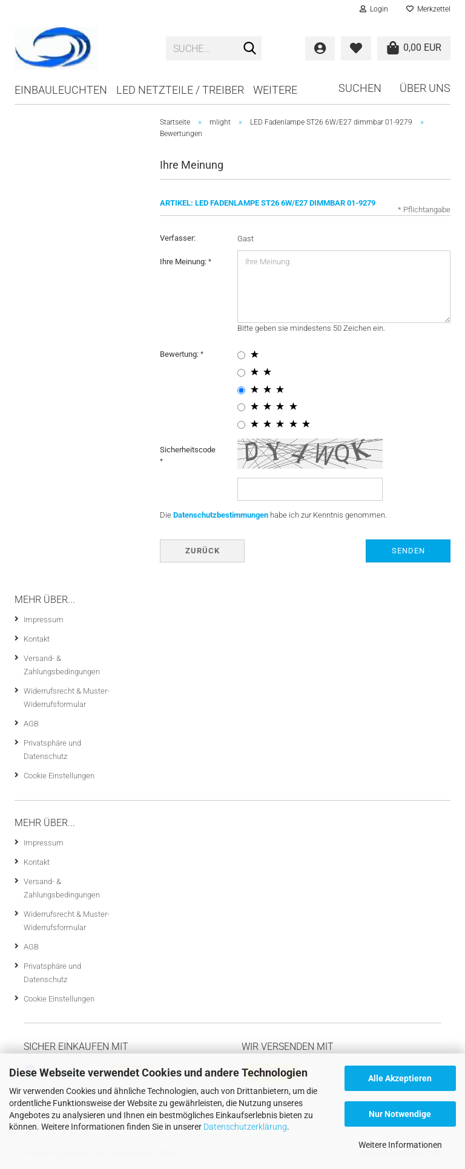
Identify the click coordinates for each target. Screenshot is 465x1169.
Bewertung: (180, 354)
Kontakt (37, 638)
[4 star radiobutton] (241, 407)
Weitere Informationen (400, 1145)
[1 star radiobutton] (241, 355)
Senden (408, 550)
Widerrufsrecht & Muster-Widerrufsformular (67, 697)
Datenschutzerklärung (245, 1127)
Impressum (44, 619)
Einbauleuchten (61, 89)
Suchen (359, 88)
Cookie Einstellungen (59, 775)
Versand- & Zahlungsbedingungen (62, 665)
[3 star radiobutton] (241, 390)
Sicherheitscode (188, 449)
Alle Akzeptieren (400, 1078)
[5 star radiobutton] (241, 425)
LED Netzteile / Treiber (180, 89)
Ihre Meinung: (184, 261)
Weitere (275, 89)
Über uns (425, 88)
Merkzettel (428, 9)
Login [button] (374, 9)
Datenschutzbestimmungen (220, 514)
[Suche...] (250, 49)
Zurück (202, 550)
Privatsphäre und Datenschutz (52, 749)
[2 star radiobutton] (241, 373)
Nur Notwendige (400, 1114)
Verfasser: (178, 238)
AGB (31, 723)
